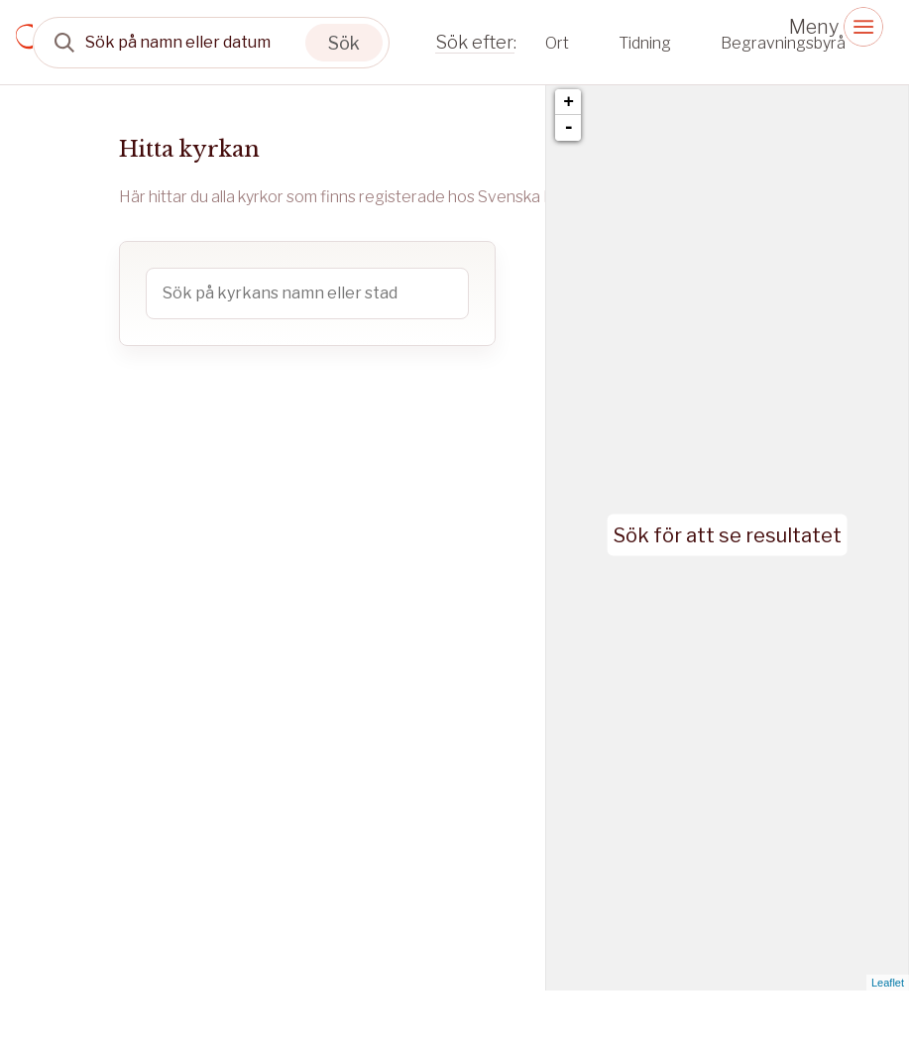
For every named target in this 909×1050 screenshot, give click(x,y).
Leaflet (887, 983)
